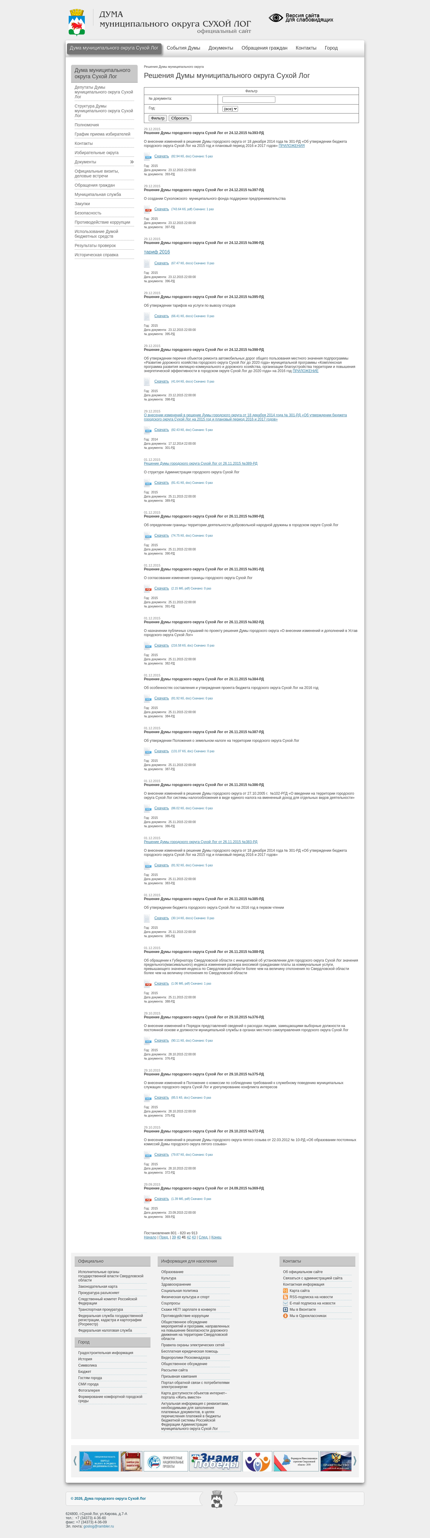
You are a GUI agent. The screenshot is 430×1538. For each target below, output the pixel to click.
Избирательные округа (97, 152)
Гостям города (90, 1378)
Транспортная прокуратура (100, 1309)
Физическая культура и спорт (185, 1297)
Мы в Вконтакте (303, 1309)
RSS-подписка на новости (311, 1297)
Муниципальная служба (98, 194)
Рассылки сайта (174, 1370)
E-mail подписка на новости (312, 1303)
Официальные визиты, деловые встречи (97, 173)
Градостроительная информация (105, 1353)
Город (331, 47)
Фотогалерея (89, 1390)
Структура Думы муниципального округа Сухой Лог (104, 111)
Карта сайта (300, 1291)
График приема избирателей (102, 134)
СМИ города (88, 1384)
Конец (216, 1237)
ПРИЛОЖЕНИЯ (292, 146)
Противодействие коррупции (102, 222)
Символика (87, 1365)
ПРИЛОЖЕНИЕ (306, 371)
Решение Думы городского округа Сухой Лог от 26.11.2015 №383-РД (200, 842)
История (85, 1359)
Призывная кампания (179, 1376)
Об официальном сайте (303, 1272)
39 (174, 1237)
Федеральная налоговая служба (105, 1330)
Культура (168, 1278)
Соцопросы (170, 1303)
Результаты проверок (95, 245)
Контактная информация (303, 1284)
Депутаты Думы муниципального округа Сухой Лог (104, 92)
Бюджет (84, 1372)
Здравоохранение (176, 1284)
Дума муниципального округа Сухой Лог (114, 47)
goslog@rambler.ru (99, 1526)
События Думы (183, 47)
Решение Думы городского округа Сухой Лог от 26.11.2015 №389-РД (200, 463)
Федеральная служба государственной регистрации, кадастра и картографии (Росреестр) (110, 1320)
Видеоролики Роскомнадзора (185, 1358)
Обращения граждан (265, 47)
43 (194, 1237)
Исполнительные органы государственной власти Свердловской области (110, 1276)
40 (179, 1237)
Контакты (306, 47)
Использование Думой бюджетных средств (96, 234)
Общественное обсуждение (184, 1364)
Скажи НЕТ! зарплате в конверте (188, 1309)
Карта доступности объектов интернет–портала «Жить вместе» (194, 1395)
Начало (150, 1237)
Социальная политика (179, 1291)
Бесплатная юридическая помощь (189, 1351)
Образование (172, 1272)
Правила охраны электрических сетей (193, 1345)
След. (203, 1237)
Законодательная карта (97, 1286)
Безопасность (88, 213)
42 (189, 1237)
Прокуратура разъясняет (98, 1293)
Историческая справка (96, 254)
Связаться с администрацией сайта (313, 1278)
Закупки (82, 203)
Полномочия (87, 124)
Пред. (164, 1237)
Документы (221, 47)
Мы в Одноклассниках (308, 1316)
